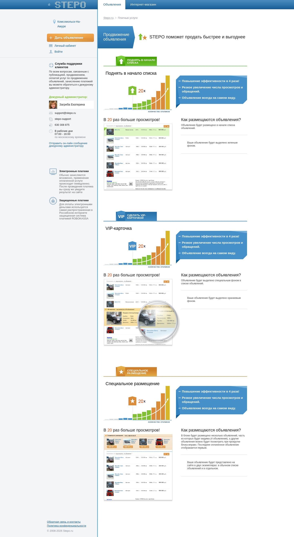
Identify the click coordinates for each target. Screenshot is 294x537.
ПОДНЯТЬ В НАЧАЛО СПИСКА (136, 61)
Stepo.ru (109, 17)
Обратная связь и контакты (64, 521)
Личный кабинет (65, 45)
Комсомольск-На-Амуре (68, 21)
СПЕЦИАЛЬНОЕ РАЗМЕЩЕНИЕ (132, 371)
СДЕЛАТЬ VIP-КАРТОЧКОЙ (131, 216)
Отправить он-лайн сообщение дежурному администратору (68, 144)
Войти (58, 51)
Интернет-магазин (143, 4)
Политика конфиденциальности (66, 525)
